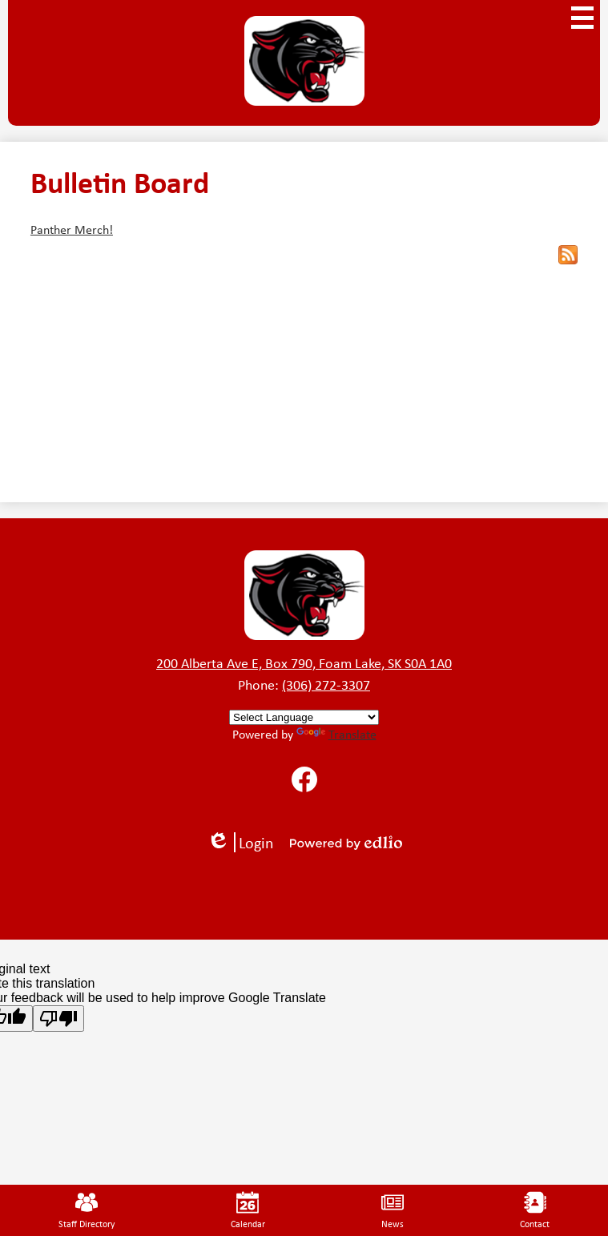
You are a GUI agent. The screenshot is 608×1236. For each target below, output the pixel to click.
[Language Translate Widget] (304, 717)
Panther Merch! (71, 229)
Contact (535, 1210)
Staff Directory (86, 1210)
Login (240, 842)
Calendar (248, 1210)
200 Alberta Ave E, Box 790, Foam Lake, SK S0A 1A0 (304, 662)
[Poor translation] (58, 1018)
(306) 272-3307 (326, 684)
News (392, 1210)
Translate (336, 734)
